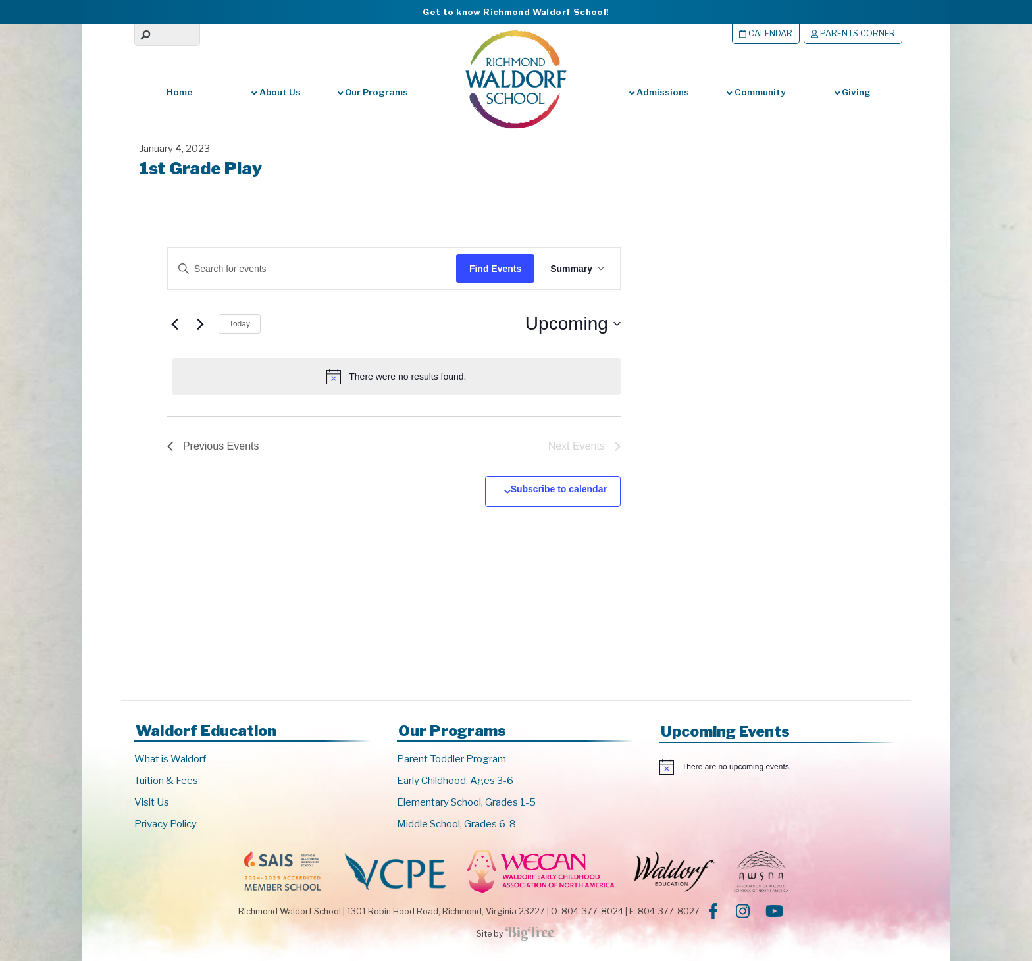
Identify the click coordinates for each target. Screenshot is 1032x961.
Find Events (495, 268)
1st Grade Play (201, 168)
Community (756, 92)
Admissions (659, 92)
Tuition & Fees (166, 781)
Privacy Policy (165, 824)
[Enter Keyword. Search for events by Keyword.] (306, 269)
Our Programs (373, 92)
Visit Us (151, 802)
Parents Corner (853, 33)
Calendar (765, 33)
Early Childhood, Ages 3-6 (455, 781)
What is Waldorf (170, 759)
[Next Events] (201, 324)
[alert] (396, 376)
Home (180, 92)
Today (239, 323)
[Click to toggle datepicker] (573, 324)
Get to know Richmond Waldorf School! (516, 12)
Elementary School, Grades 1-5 (466, 802)
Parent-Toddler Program (451, 759)
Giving (853, 92)
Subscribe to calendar (559, 489)
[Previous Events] (175, 324)
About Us (275, 92)
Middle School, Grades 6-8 (456, 824)
